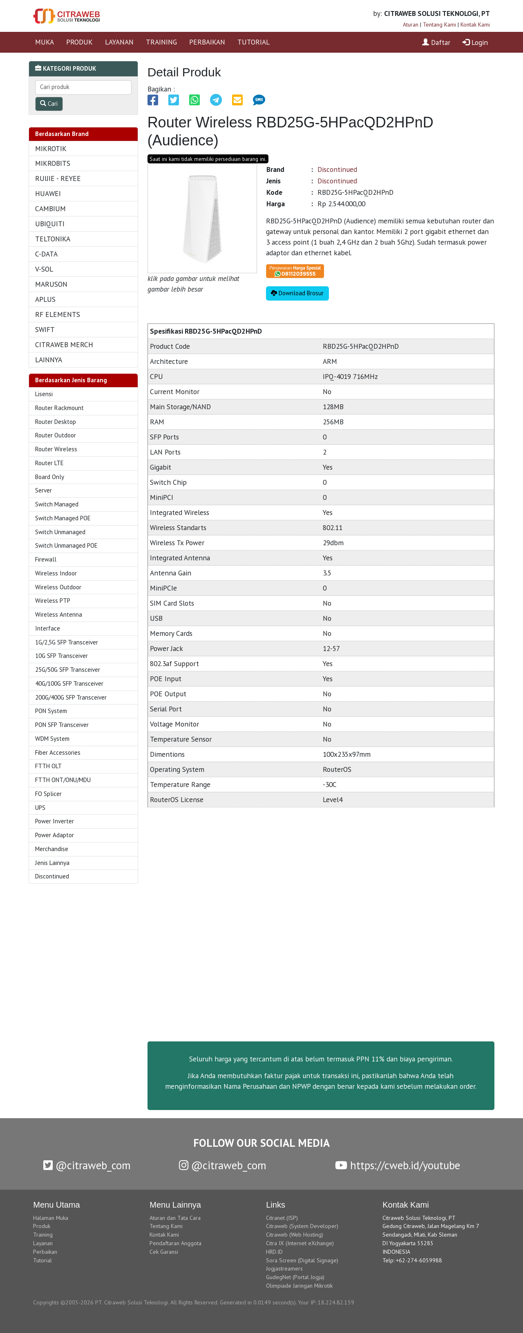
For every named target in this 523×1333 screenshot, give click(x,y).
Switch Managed (56, 504)
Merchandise (51, 849)
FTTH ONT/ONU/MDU (63, 780)
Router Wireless (56, 449)
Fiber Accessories (57, 752)
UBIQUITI (50, 223)
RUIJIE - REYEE (58, 178)
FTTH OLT (48, 766)
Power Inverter (54, 821)
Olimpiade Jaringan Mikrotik (299, 1285)
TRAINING (161, 42)
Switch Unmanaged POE (66, 545)
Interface (47, 628)
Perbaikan (45, 1251)
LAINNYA (48, 359)
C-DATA (46, 254)
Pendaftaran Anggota (175, 1243)
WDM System (52, 738)
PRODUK (79, 42)
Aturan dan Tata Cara (175, 1218)
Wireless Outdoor (58, 587)
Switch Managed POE (63, 518)
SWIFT (45, 329)
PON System (51, 711)
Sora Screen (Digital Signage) (302, 1260)
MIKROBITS (52, 163)
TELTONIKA (52, 238)
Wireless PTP (52, 600)
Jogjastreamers (284, 1268)
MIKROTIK (51, 148)
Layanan (43, 1243)
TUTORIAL (253, 42)
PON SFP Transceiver (62, 725)
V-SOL (44, 269)
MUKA (44, 42)
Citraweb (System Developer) (302, 1226)
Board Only (49, 477)
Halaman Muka (50, 1218)
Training (43, 1234)
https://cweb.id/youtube (397, 1165)
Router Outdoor (55, 435)
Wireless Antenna (58, 614)
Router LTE (49, 463)
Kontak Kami (475, 24)
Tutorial (42, 1260)
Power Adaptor (54, 835)
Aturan (410, 24)
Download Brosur (297, 293)
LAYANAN (119, 42)
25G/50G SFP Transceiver (67, 669)
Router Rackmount (59, 408)
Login (475, 42)
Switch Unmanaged (60, 532)
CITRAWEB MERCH (64, 344)
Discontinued (52, 876)
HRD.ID (274, 1251)
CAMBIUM (50, 208)
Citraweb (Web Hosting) (294, 1234)
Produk (41, 1226)
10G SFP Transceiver (61, 656)
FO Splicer (48, 794)
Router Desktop (55, 422)
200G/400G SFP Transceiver (71, 697)
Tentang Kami (439, 24)
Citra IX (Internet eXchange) (300, 1243)
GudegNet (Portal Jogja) (295, 1277)
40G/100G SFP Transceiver (69, 683)
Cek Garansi (164, 1251)
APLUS (45, 299)
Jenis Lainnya (52, 863)
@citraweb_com (87, 1165)
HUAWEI (48, 193)
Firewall (45, 559)
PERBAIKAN (207, 42)
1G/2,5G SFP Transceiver (66, 642)
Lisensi (44, 394)
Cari (49, 103)
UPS (40, 807)
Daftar (436, 42)
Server (43, 490)
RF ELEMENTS (57, 314)
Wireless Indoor (56, 573)
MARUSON (51, 284)
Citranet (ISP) (282, 1218)
